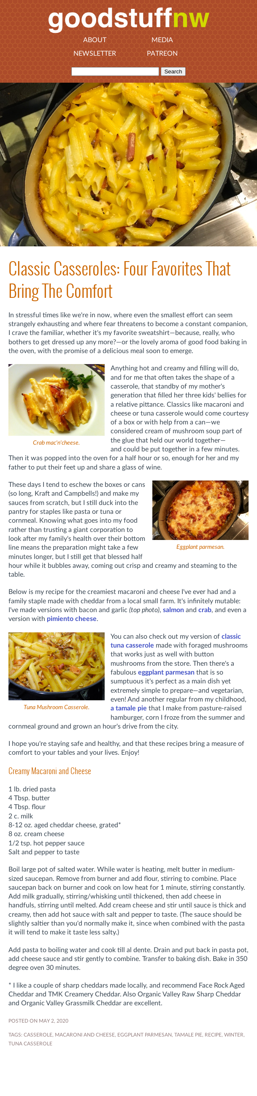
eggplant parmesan (166, 672)
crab (204, 610)
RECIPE (213, 1034)
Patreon (162, 53)
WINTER (233, 1034)
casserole (38, 1034)
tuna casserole (30, 1043)
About (94, 40)
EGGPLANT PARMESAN (144, 1034)
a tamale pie (129, 708)
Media (162, 40)
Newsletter (94, 53)
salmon (173, 610)
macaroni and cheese (85, 1034)
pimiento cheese (72, 618)
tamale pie (188, 1034)
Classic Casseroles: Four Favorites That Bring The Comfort (119, 279)
